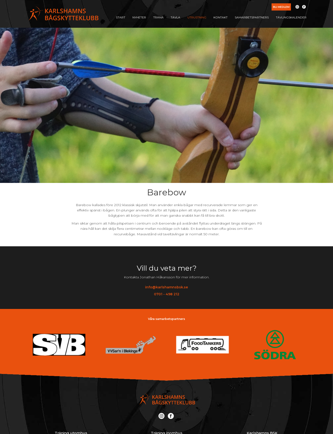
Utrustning (196, 17)
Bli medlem (281, 7)
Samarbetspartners (252, 17)
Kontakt (220, 17)
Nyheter (139, 17)
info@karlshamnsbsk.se (166, 287)
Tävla (175, 17)
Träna (158, 17)
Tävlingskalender (291, 17)
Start (120, 17)
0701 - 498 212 (166, 294)
